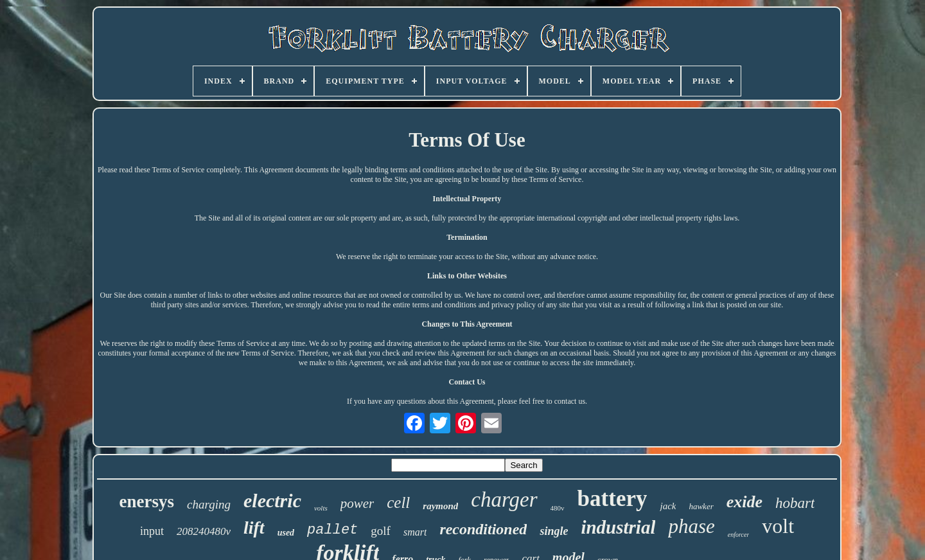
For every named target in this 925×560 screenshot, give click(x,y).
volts (321, 508)
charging (209, 504)
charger (504, 499)
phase (691, 526)
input (152, 531)
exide (744, 501)
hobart (795, 503)
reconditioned (483, 529)
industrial (618, 527)
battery (612, 498)
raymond (440, 506)
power (357, 503)
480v (558, 508)
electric (272, 500)
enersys (146, 501)
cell (398, 502)
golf (381, 530)
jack (668, 506)
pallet (332, 530)
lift (254, 527)
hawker (701, 506)
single (554, 531)
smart (415, 532)
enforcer (739, 534)
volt (778, 525)
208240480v (204, 531)
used (286, 532)
